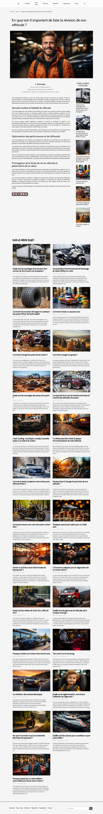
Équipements (66, 3)
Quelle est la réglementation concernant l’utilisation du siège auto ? (69, 695)
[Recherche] (78, 808)
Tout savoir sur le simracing (63, 654)
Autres (76, 3)
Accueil (12, 11)
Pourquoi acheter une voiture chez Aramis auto (31, 654)
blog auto (24, 116)
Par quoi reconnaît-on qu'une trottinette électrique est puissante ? (29, 737)
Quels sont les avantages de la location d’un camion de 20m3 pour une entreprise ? (82, 108)
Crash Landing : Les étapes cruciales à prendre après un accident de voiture (31, 439)
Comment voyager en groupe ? (82, 225)
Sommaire (41, 84)
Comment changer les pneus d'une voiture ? (82, 203)
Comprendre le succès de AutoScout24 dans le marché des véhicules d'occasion (71, 396)
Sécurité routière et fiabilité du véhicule (40, 87)
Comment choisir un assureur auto (82, 182)
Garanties (27, 3)
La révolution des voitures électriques (27, 694)
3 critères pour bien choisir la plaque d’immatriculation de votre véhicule (67, 439)
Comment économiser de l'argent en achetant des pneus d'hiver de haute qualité (83, 159)
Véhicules (45, 3)
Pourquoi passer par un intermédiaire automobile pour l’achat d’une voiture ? (28, 780)
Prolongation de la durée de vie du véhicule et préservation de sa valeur (40, 92)
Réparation (55, 3)
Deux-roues (36, 3)
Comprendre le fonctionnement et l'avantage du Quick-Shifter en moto (82, 134)
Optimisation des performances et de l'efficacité (40, 89)
